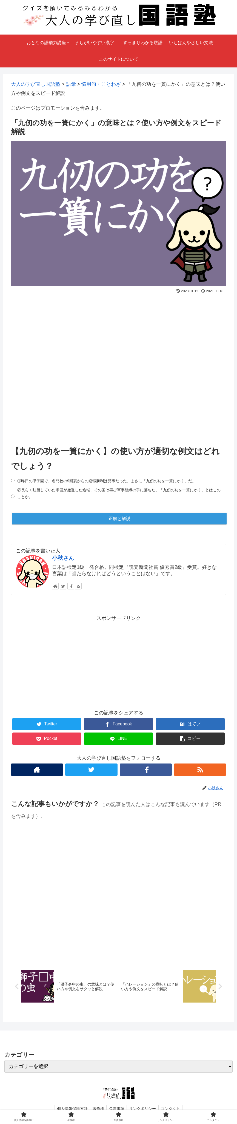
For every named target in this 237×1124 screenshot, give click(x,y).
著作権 (97, 1109)
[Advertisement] (118, 364)
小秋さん (63, 558)
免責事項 (116, 1109)
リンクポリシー (143, 1109)
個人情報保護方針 (70, 1109)
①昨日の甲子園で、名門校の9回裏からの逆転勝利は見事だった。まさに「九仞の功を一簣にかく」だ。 (106, 481)
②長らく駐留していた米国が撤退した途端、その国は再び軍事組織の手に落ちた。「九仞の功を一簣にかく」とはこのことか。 (119, 493)
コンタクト (172, 1109)
